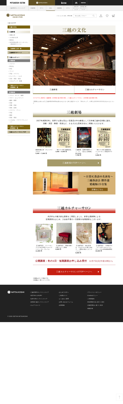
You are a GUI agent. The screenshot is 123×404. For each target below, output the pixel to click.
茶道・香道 (13, 117)
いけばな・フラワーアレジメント (18, 121)
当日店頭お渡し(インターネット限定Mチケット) (18, 43)
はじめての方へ (64, 292)
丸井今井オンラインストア (76, 8)
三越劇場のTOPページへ (74, 163)
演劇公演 (12, 35)
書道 (10, 115)
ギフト (41, 8)
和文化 (11, 66)
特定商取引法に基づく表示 (96, 302)
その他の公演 (13, 37)
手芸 (10, 112)
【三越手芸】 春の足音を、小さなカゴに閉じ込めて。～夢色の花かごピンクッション (84, 249)
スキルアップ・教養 (15, 81)
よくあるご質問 (64, 299)
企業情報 (62, 305)
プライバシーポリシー (95, 292)
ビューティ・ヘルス (15, 76)
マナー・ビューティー (16, 98)
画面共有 (90, 308)
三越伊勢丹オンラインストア (17, 8)
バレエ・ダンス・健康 (16, 95)
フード (11, 71)
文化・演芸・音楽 (15, 78)
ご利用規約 (91, 299)
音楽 (10, 103)
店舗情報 (33, 8)
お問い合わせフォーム (66, 302)
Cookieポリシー (93, 295)
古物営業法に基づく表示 (95, 305)
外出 (10, 68)
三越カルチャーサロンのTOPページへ (74, 272)
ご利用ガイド (63, 295)
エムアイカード (35, 305)
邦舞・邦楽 (13, 105)
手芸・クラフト (14, 73)
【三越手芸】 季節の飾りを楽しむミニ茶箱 (64, 247)
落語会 (11, 40)
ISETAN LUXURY (36, 295)
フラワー (12, 64)
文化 (50, 8)
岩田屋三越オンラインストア (83, 8)
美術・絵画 (13, 107)
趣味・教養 (13, 100)
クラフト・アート (15, 110)
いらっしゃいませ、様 (64, 15)
